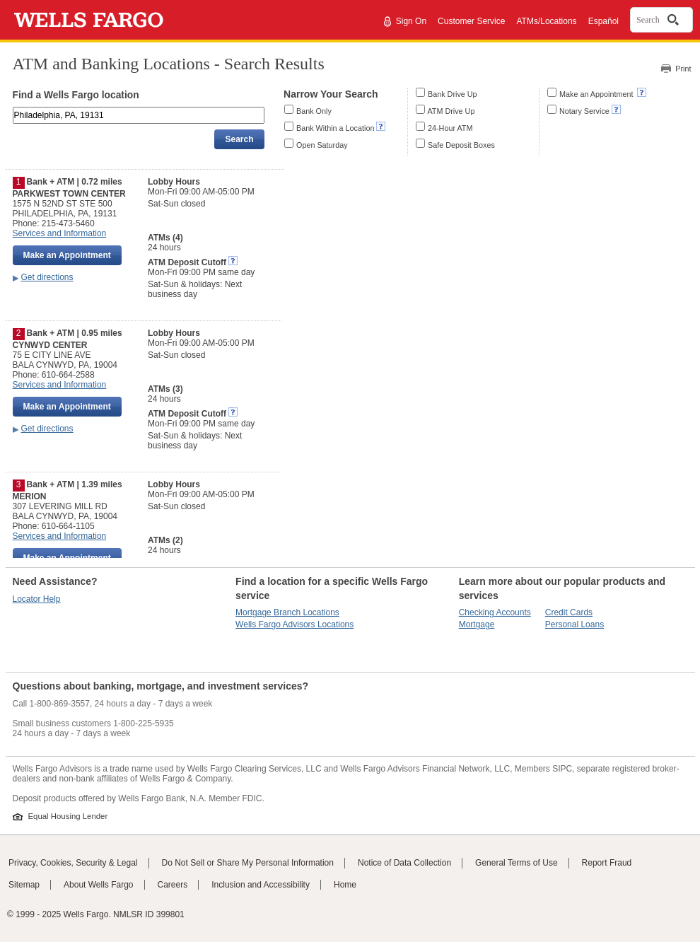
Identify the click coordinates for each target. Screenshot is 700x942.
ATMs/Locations (546, 21)
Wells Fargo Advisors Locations (294, 624)
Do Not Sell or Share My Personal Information (248, 863)
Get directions (47, 277)
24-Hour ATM (450, 128)
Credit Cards (569, 612)
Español (603, 21)
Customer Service (471, 21)
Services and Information (60, 233)
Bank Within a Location (335, 128)
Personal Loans (574, 624)
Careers (173, 885)
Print (683, 68)
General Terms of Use (516, 863)
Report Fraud (607, 863)
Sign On (411, 21)
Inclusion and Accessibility (260, 885)
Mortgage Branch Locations (287, 612)
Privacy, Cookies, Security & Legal (73, 863)
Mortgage (477, 624)
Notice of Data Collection (404, 863)
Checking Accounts (495, 612)
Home (345, 885)
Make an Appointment (597, 94)
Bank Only (314, 111)
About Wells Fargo (99, 885)
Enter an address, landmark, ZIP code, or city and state (14, 109)
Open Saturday (322, 145)
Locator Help (37, 599)
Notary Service (584, 111)
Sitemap (24, 885)
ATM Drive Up (450, 111)
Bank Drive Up (452, 94)
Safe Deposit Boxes (461, 145)
